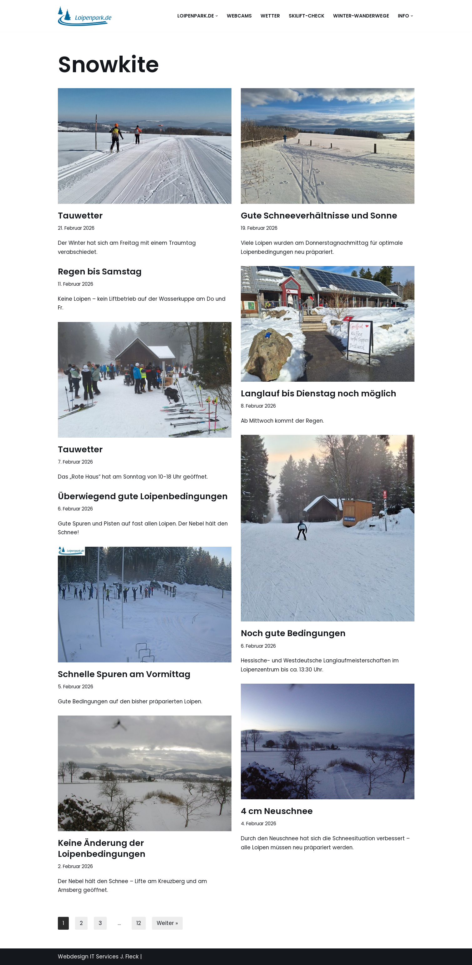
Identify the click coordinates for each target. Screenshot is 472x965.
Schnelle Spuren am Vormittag (124, 674)
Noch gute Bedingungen (293, 633)
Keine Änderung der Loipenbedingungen (101, 848)
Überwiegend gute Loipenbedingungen (143, 496)
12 (138, 923)
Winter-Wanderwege (361, 16)
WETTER (270, 16)
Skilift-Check (306, 16)
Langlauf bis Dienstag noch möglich (318, 393)
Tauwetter (80, 215)
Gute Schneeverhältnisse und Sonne (319, 215)
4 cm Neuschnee (277, 811)
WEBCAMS (239, 16)
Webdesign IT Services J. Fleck (98, 956)
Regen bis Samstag (100, 271)
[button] (216, 16)
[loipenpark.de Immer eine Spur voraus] (84, 16)
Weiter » (167, 923)
